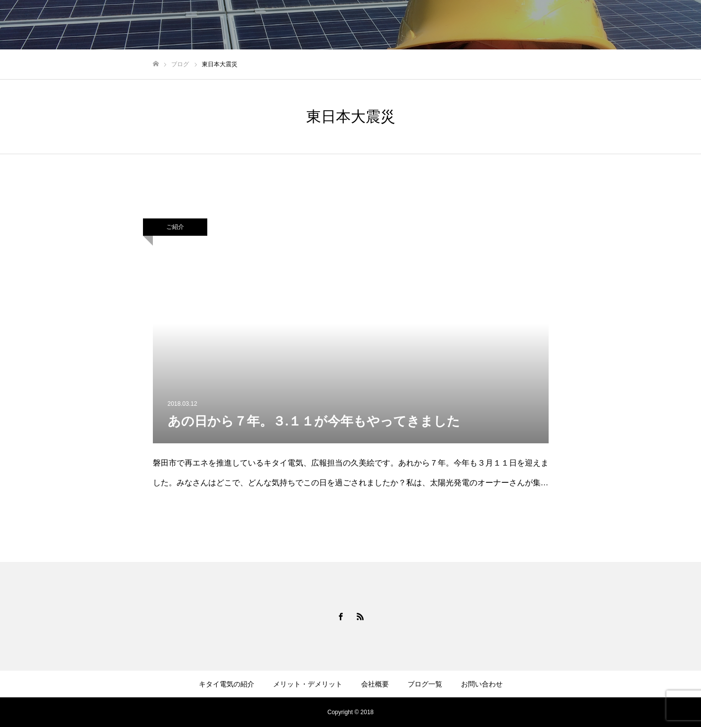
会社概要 (375, 684)
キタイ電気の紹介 (226, 684)
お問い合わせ (482, 684)
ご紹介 (175, 226)
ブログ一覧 (425, 684)
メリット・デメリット (307, 684)
